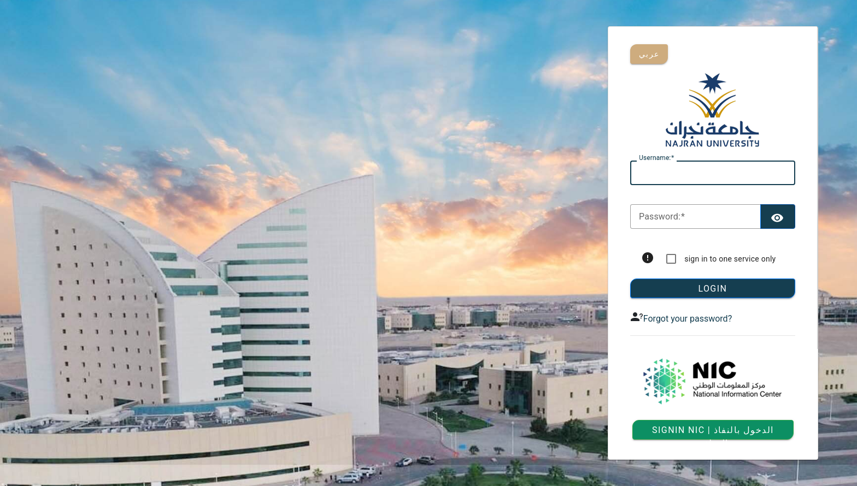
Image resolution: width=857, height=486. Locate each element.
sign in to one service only (730, 258)
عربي (649, 54)
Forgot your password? (687, 318)
